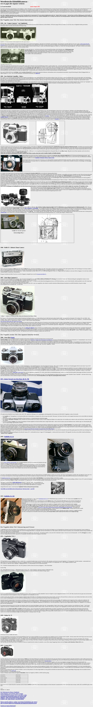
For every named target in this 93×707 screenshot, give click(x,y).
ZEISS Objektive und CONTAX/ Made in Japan (11, 693)
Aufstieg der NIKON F (30, 327)
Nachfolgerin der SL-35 (43, 498)
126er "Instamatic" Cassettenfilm (31, 208)
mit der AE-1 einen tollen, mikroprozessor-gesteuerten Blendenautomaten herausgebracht (55, 507)
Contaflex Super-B (4, 116)
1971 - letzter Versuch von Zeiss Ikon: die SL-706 (14, 379)
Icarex (13, 337)
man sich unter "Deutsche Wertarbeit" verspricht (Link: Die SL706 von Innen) (39, 428)
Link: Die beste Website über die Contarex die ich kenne (11, 321)
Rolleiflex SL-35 (9, 436)
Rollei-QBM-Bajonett (17, 482)
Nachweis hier (3, 212)
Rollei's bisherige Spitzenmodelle (10, 462)
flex (47, 115)
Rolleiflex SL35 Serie (6, 477)
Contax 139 (13, 670)
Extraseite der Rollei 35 (41, 274)
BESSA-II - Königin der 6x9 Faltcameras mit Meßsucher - (42, 339)
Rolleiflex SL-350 (9, 496)
